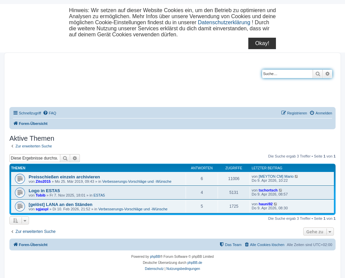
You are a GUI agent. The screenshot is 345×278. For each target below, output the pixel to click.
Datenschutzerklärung (224, 22)
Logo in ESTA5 (44, 190)
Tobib (40, 195)
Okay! (262, 43)
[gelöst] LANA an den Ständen (60, 204)
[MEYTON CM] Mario (276, 176)
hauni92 (266, 204)
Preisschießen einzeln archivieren (64, 176)
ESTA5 (99, 195)
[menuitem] (49, 113)
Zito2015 (43, 181)
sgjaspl (42, 209)
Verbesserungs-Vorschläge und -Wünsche (136, 181)
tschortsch (268, 190)
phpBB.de (194, 263)
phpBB (155, 256)
